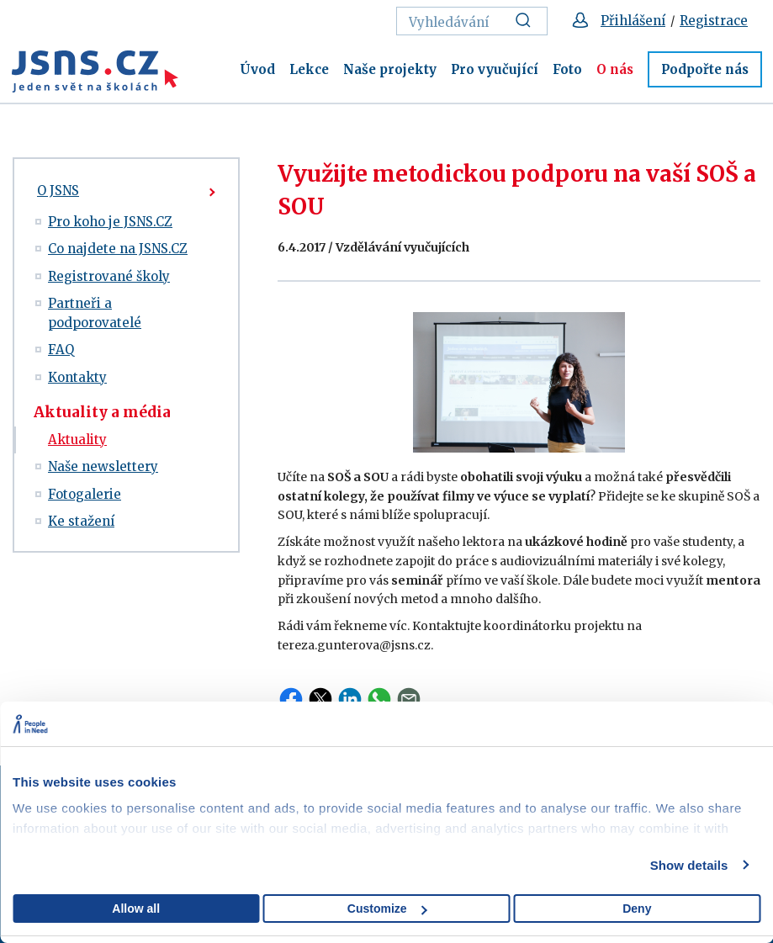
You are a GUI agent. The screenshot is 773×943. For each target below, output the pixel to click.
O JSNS (58, 191)
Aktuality (77, 440)
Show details (689, 865)
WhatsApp (379, 699)
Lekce (309, 69)
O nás (614, 69)
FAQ (61, 350)
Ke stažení (81, 521)
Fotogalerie (84, 494)
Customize (387, 908)
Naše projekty (390, 69)
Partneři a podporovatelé (94, 313)
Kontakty (77, 377)
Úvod (257, 69)
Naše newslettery (103, 466)
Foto (567, 69)
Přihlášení (633, 21)
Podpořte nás (705, 69)
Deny (636, 908)
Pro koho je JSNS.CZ (110, 222)
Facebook (291, 699)
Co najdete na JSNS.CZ (118, 249)
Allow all (136, 908)
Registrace (714, 21)
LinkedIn (349, 699)
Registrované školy (109, 276)
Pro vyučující (494, 69)
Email (408, 699)
